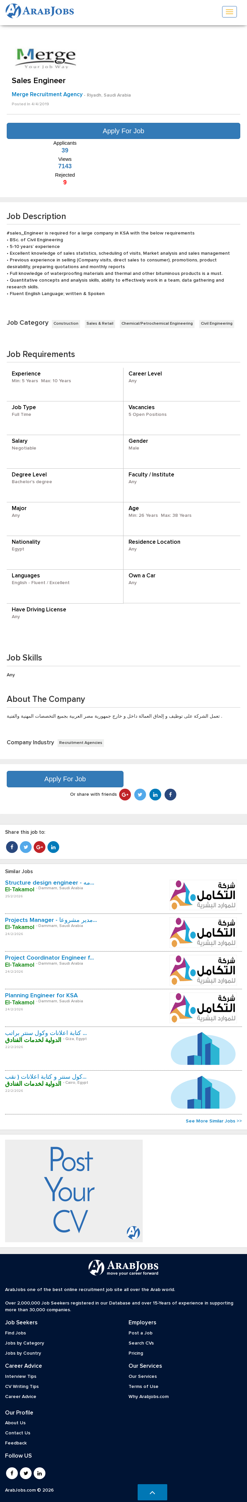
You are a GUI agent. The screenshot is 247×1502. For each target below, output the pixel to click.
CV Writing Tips (22, 1386)
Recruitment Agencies (80, 743)
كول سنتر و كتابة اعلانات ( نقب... (45, 1077)
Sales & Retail (99, 324)
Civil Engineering (217, 324)
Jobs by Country (23, 1353)
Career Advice (20, 1396)
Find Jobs (15, 1333)
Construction (66, 324)
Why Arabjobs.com (149, 1396)
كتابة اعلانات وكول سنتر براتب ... (46, 1033)
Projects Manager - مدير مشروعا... (51, 920)
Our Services (143, 1376)
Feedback (16, 1443)
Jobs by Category (24, 1343)
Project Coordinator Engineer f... (49, 958)
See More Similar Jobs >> (214, 1121)
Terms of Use (143, 1386)
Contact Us (17, 1433)
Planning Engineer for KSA (41, 996)
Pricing (136, 1353)
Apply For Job (123, 131)
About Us (15, 1423)
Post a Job (140, 1333)
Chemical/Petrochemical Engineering (157, 324)
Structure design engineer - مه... (49, 883)
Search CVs (141, 1343)
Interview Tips (20, 1376)
